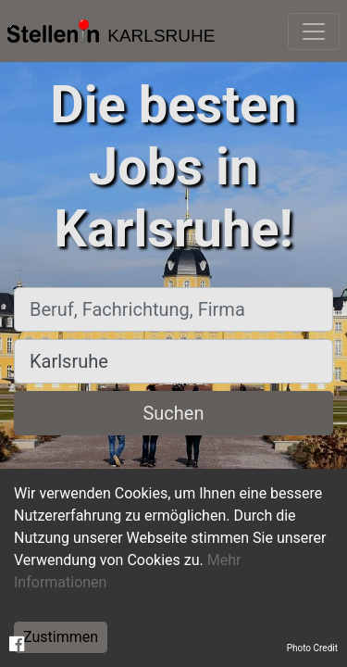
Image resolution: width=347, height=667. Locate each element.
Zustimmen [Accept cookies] (60, 637)
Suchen (173, 413)
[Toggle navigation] (314, 31)
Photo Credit (312, 648)
